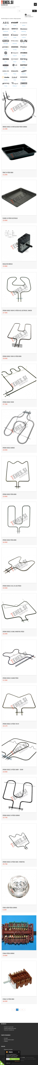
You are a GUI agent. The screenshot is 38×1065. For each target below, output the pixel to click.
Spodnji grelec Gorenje (9, 448)
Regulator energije (8, 264)
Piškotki (6, 1041)
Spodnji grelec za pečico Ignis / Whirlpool (14, 862)
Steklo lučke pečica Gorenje (10, 908)
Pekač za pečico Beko (8, 172)
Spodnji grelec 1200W (8, 402)
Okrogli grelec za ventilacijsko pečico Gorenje (15, 127)
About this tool (17, 1061)
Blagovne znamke (8, 1049)
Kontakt (6, 1038)
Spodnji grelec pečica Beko (9, 494)
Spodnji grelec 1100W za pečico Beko (12, 356)
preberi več (8, 1063)
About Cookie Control (6, 1052)
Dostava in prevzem (8, 1027)
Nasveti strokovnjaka (9, 1039)
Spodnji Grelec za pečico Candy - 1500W (13, 769)
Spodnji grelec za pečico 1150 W (11, 724)
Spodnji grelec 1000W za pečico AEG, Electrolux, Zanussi (17, 310)
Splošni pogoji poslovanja (10, 1028)
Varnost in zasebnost (9, 1030)
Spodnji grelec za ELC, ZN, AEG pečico (12, 586)
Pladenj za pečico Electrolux (10, 218)
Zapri (18, 1052)
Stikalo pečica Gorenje (8, 953)
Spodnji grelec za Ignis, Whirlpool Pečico (13, 632)
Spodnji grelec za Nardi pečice (10, 678)
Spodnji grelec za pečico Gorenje (11, 815)
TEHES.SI (7, 3)
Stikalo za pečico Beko (8, 999)
